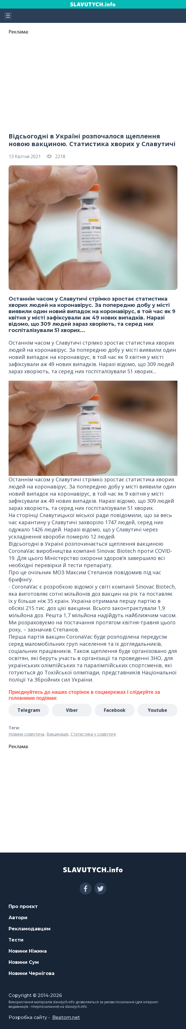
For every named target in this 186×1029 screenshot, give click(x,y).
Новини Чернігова (31, 973)
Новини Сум (24, 962)
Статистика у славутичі (93, 734)
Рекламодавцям (29, 928)
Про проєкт (23, 906)
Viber (72, 710)
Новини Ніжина (28, 951)
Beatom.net (66, 1017)
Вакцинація (57, 734)
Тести (16, 940)
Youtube (157, 710)
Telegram (28, 710)
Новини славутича (26, 734)
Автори (18, 917)
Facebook (115, 710)
